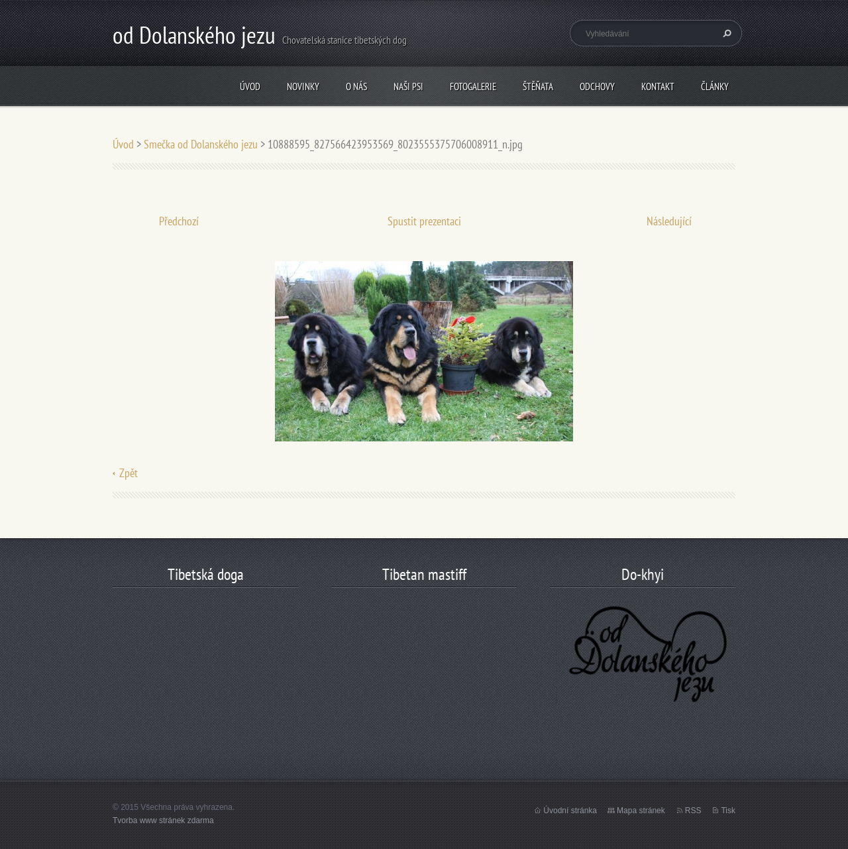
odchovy (597, 86)
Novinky (303, 86)
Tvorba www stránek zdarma (163, 820)
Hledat (725, 33)
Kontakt (657, 86)
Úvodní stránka (570, 810)
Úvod (250, 86)
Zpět (128, 473)
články (715, 86)
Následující (669, 221)
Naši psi (408, 86)
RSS (693, 810)
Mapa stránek (641, 810)
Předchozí (179, 221)
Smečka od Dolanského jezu (201, 144)
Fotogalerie (473, 86)
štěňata (538, 86)
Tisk (728, 810)
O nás (356, 86)
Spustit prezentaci (424, 221)
